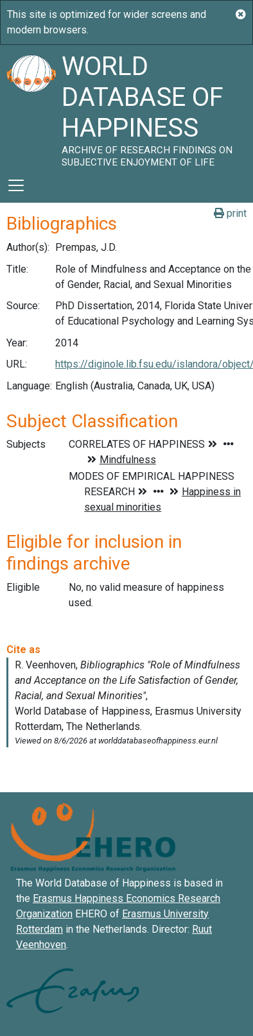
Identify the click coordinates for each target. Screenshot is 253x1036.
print (230, 213)
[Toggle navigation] (16, 185)
